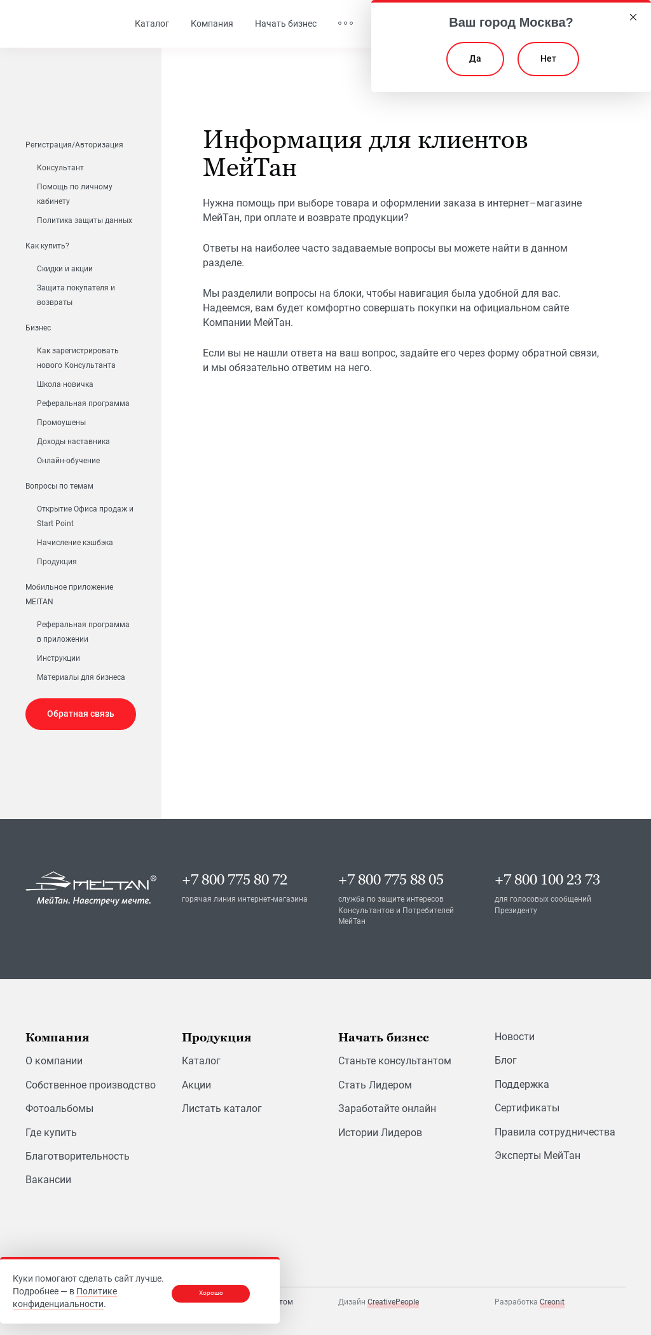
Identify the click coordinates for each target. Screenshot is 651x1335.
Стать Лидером (375, 1085)
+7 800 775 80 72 (234, 879)
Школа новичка (65, 384)
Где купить (51, 1133)
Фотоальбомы (59, 1108)
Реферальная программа (83, 403)
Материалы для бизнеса (81, 677)
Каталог (201, 1061)
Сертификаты (527, 1108)
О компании (54, 1061)
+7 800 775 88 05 (391, 879)
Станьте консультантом (394, 1061)
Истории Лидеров (380, 1133)
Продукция (57, 561)
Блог (506, 1060)
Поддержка (522, 1084)
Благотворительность (77, 1156)
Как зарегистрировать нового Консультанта (78, 358)
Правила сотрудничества (555, 1132)
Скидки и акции (65, 268)
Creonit (552, 1302)
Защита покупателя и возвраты (76, 295)
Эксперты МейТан (537, 1155)
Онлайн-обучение (68, 460)
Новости (515, 1037)
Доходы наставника (73, 441)
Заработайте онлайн (387, 1108)
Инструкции (58, 658)
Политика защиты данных (84, 220)
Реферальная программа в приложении (83, 632)
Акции (196, 1085)
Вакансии (48, 1180)
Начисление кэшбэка (75, 542)
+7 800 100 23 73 (547, 879)
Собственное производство (90, 1085)
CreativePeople (393, 1302)
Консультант (60, 167)
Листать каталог (222, 1108)
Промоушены (61, 422)
